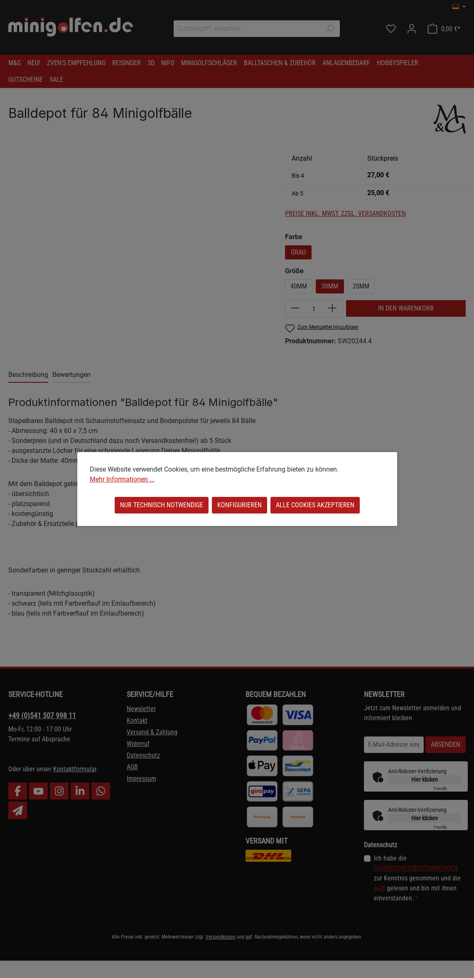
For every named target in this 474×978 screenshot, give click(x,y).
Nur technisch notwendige (161, 505)
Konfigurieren (239, 505)
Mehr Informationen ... (122, 479)
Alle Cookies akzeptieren (315, 505)
